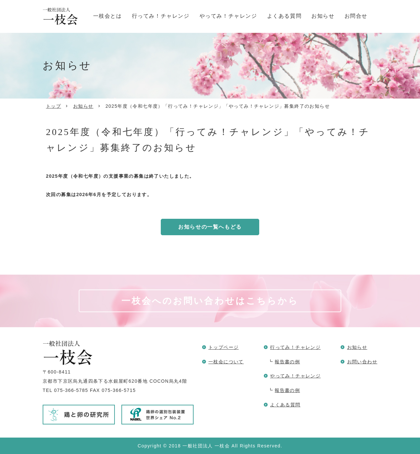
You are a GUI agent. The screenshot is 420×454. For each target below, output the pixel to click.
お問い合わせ (362, 361)
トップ (53, 106)
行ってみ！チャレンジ (161, 16)
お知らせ (322, 16)
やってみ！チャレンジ (228, 16)
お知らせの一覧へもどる (210, 227)
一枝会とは (107, 16)
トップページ (223, 347)
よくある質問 (284, 16)
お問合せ (356, 16)
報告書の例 (287, 361)
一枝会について (226, 361)
